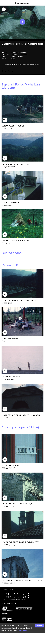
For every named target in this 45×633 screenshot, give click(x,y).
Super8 (14, 54)
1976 (13, 59)
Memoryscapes (22, 3)
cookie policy (22, 630)
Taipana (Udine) (17, 57)
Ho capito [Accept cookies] (39, 626)
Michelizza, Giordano (19, 52)
